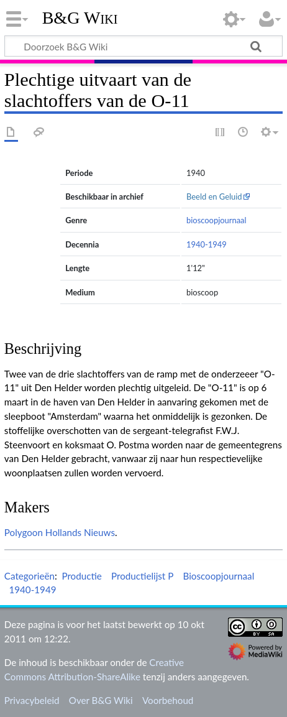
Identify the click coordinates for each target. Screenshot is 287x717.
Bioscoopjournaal (219, 575)
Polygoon (23, 532)
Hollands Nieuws (80, 532)
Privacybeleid (32, 700)
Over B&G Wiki (101, 700)
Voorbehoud (167, 700)
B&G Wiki (80, 18)
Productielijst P (142, 575)
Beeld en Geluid (214, 196)
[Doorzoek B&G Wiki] (143, 46)
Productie (81, 575)
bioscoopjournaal (216, 220)
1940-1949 (206, 244)
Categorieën (29, 575)
